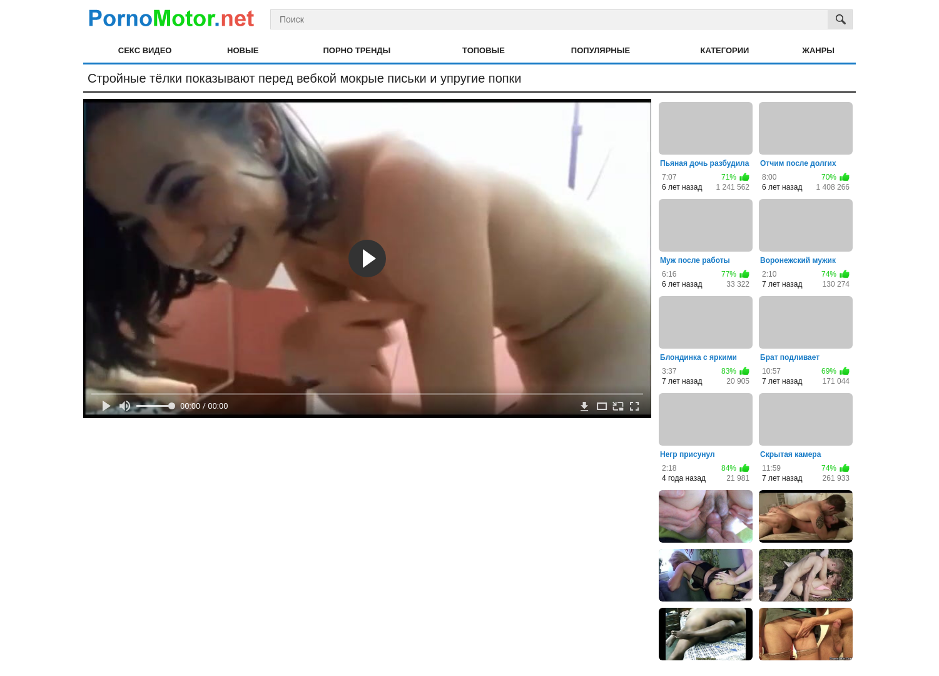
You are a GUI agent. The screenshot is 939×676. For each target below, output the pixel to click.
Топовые (483, 50)
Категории (725, 50)
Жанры (818, 50)
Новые (242, 50)
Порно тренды (356, 50)
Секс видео (145, 50)
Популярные (600, 50)
